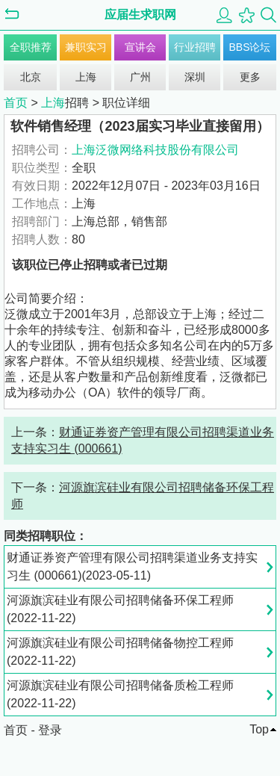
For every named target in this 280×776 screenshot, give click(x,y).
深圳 (194, 77)
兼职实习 (86, 47)
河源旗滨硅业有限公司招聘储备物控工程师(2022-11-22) (120, 651)
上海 (85, 77)
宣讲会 (140, 47)
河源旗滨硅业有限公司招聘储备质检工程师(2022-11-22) (120, 694)
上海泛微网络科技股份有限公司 (155, 149)
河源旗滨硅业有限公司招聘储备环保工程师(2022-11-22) (120, 609)
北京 (30, 77)
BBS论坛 (249, 47)
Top (259, 729)
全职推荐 (31, 47)
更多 (250, 77)
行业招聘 (195, 47)
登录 (50, 730)
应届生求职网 (140, 14)
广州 (140, 77)
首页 (16, 102)
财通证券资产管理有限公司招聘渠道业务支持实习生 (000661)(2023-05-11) (132, 566)
